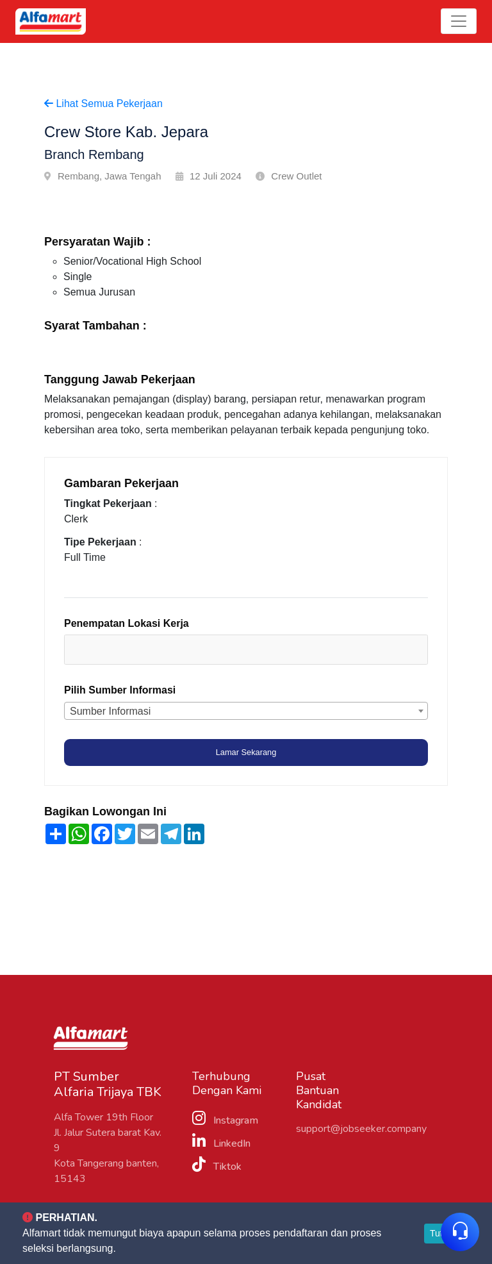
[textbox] (126, 651)
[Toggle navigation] (459, 21)
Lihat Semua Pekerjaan (103, 103)
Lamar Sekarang (246, 754)
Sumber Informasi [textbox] (110, 713)
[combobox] (246, 651)
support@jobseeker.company (361, 1131)
